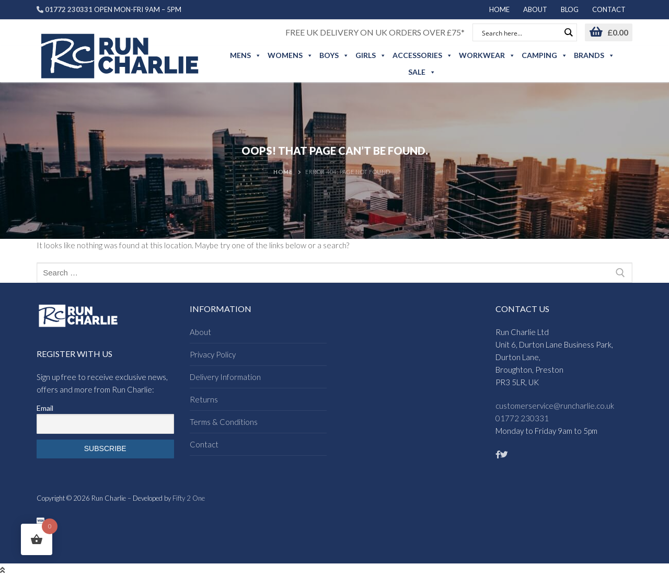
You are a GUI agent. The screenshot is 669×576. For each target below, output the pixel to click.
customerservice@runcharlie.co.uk (554, 405)
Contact (204, 444)
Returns (204, 399)
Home (282, 171)
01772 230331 (522, 418)
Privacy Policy (213, 354)
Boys (334, 55)
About (200, 332)
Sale (422, 72)
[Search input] (520, 32)
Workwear (487, 55)
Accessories (423, 55)
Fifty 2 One (188, 498)
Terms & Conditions (224, 422)
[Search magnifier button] (568, 32)
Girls (370, 55)
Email (45, 408)
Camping (545, 55)
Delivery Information (225, 377)
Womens (290, 55)
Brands (594, 55)
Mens (245, 55)
